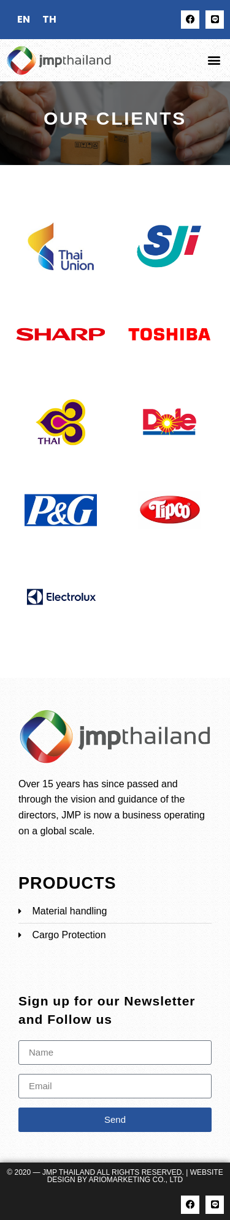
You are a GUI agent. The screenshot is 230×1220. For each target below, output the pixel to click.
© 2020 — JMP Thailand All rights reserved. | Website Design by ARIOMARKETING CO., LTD (115, 1176)
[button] (214, 60)
